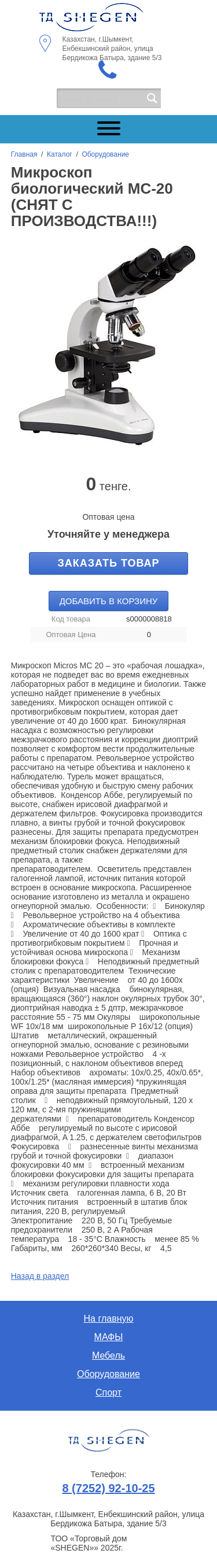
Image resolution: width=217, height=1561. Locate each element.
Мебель (108, 1355)
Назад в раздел (40, 1276)
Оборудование (105, 154)
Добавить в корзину (109, 601)
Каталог (59, 154)
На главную (109, 1318)
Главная (24, 154)
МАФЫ (108, 1337)
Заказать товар (108, 563)
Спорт (108, 1392)
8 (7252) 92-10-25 (108, 1488)
